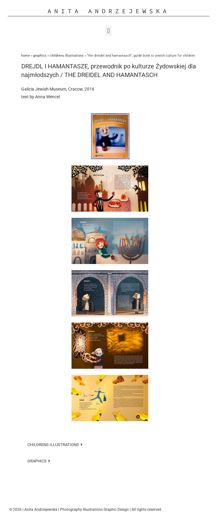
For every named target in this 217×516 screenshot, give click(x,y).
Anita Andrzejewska (108, 11)
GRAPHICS (40, 56)
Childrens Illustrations (67, 56)
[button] (108, 31)
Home (25, 56)
